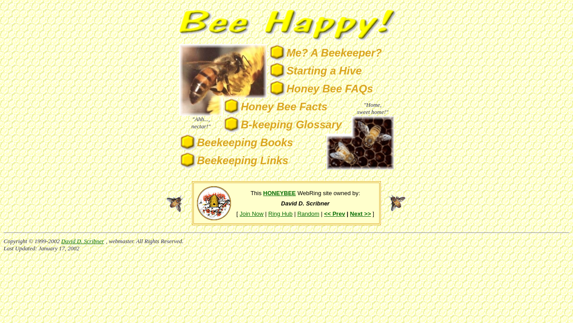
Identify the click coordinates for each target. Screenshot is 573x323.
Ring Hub (280, 213)
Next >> (360, 213)
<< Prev (334, 213)
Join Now (251, 213)
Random (308, 213)
